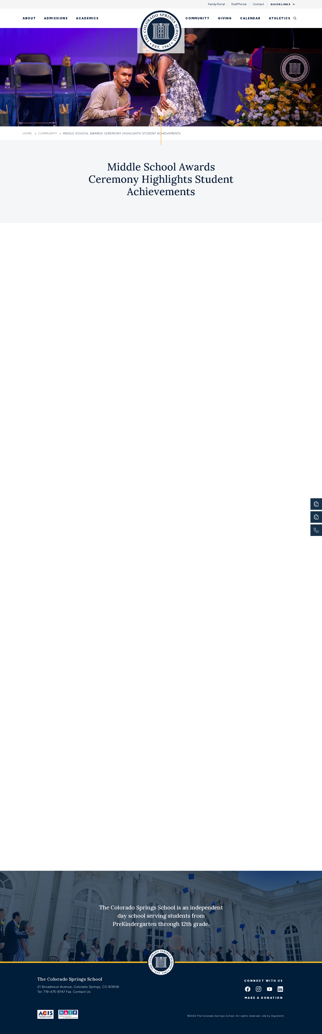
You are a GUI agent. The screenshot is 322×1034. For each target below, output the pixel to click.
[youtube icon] (269, 989)
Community (197, 18)
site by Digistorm (273, 1015)
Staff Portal (238, 4)
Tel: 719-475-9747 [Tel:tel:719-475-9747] (51, 992)
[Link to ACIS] (45, 1014)
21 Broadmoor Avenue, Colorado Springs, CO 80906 (78, 987)
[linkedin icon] (280, 989)
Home (28, 133)
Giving (225, 18)
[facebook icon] (247, 989)
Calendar (250, 18)
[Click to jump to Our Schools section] (161, 131)
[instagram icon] (258, 989)
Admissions (56, 18)
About (29, 18)
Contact (258, 4)
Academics (87, 18)
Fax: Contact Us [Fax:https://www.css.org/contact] (78, 992)
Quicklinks (281, 4)
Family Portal (216, 4)
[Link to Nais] (68, 1014)
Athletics (279, 18)
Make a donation (264, 998)
